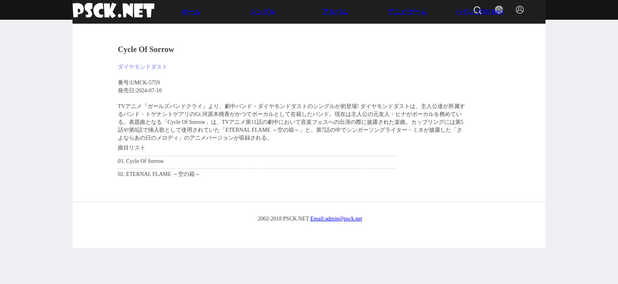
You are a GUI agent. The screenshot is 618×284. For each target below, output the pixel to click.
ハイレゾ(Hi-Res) (480, 11)
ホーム (190, 11)
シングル (262, 11)
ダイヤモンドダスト (143, 67)
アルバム (335, 11)
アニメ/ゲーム (407, 11)
